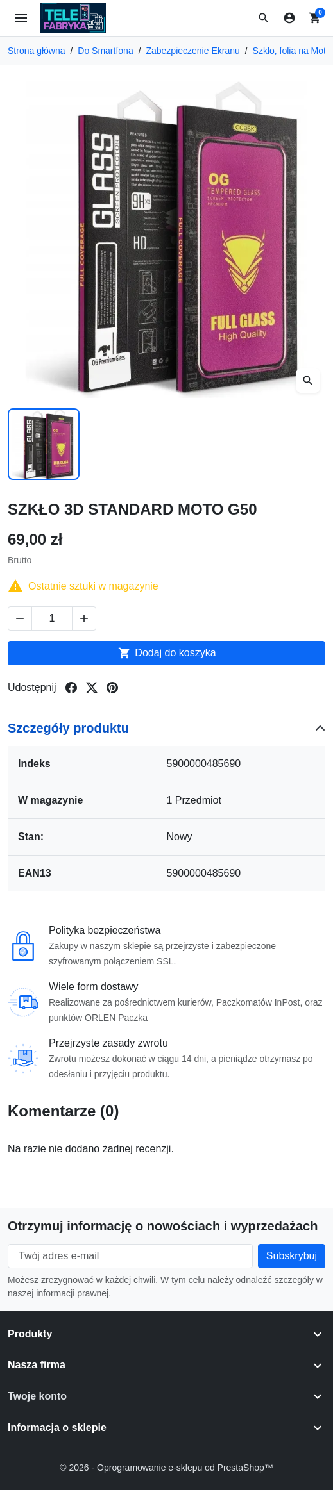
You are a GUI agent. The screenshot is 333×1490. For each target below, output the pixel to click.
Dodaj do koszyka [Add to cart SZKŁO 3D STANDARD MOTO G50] (166, 653)
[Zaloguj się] (289, 18)
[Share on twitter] (91, 687)
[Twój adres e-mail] (130, 1256)
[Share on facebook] (71, 687)
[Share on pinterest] (112, 687)
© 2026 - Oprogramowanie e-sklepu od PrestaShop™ (166, 1467)
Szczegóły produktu (68, 728)
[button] (263, 18)
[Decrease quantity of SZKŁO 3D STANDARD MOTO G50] (20, 618)
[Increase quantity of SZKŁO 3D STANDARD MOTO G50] (84, 618)
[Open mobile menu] (21, 18)
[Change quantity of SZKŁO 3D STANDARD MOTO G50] (52, 618)
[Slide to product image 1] (44, 444)
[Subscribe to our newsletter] (291, 1256)
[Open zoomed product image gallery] (308, 380)
